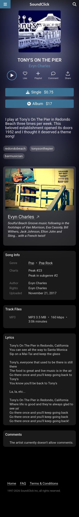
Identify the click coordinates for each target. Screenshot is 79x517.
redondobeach (15, 148)
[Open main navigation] (5, 4)
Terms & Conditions (44, 483)
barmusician (14, 156)
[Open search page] (75, 4)
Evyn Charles (39, 66)
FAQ (23, 483)
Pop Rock (46, 263)
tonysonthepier (42, 148)
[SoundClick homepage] (40, 4)
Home (11, 483)
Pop (31, 263)
